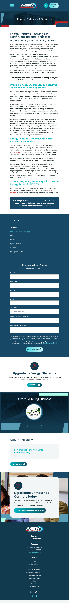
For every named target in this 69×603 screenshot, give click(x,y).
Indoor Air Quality (34, 570)
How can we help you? (18, 325)
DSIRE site (16, 152)
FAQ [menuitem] (11, 236)
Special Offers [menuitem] (15, 244)
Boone (50, 130)
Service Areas (34, 578)
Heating (34, 567)
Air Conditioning (34, 564)
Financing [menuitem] (13, 240)
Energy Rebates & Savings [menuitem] (20, 232)
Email (12, 299)
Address (13, 308)
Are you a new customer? (19, 316)
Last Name (14, 282)
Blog (34, 581)
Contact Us (34, 587)
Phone (12, 290)
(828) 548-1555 (34, 538)
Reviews (34, 584)
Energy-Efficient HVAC (34, 572)
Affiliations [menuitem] (14, 228)
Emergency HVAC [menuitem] (16, 252)
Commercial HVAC (34, 575)
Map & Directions (34, 552)
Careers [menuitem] (13, 248)
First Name (14, 273)
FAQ (34, 561)
